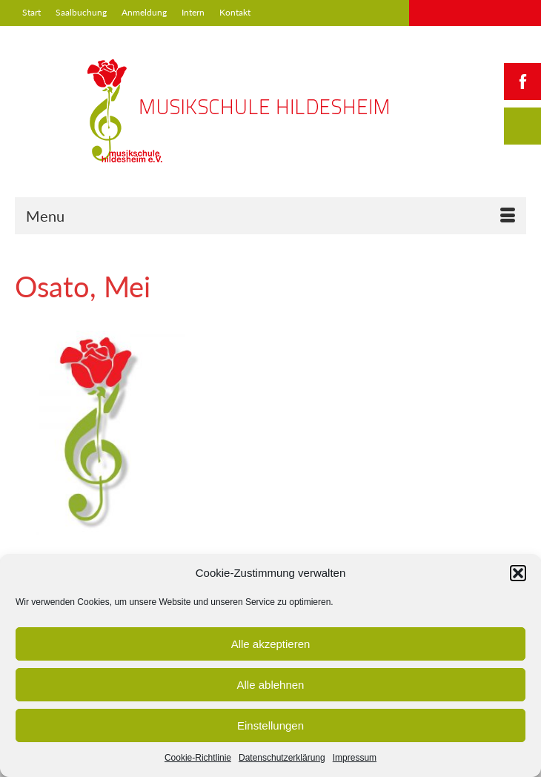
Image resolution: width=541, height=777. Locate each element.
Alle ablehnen (271, 684)
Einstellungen (270, 725)
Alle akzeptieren (271, 644)
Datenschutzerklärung (282, 758)
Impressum (354, 758)
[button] (518, 573)
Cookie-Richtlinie (198, 758)
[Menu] (270, 215)
